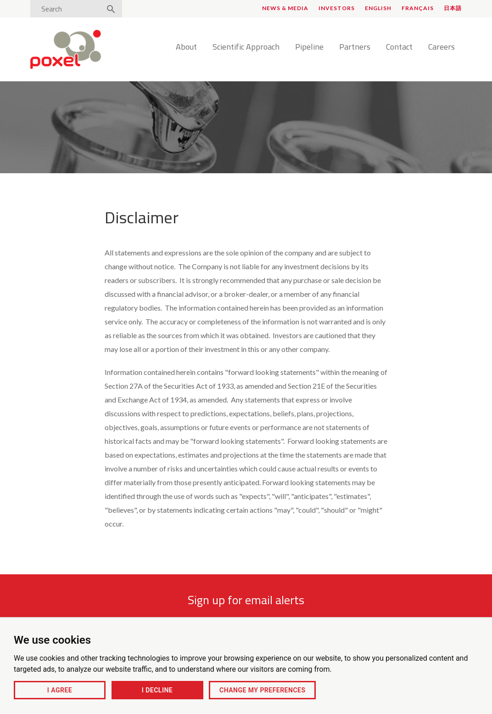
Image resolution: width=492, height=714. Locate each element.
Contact (399, 47)
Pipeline (309, 47)
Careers (441, 47)
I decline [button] (157, 690)
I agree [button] (59, 690)
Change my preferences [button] (262, 690)
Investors (337, 8)
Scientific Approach (246, 47)
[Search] (68, 8)
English (378, 8)
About (186, 47)
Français (418, 8)
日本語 (453, 8)
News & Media (285, 8)
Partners (354, 47)
